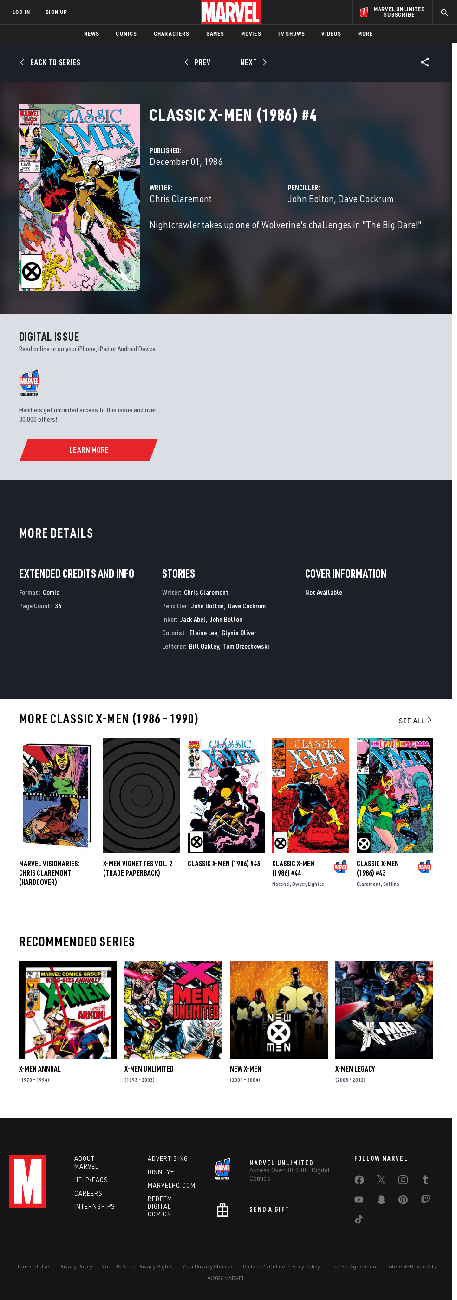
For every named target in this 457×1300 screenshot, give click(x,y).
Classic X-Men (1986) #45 (224, 863)
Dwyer (299, 883)
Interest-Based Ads (411, 1266)
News (91, 33)
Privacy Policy (75, 1266)
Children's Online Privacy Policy (281, 1266)
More (365, 33)
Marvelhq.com (172, 1185)
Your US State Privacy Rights (137, 1266)
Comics (126, 33)
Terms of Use (33, 1266)
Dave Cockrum (366, 198)
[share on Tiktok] (359, 1221)
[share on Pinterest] (403, 1201)
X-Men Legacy (355, 1068)
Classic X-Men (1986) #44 (293, 868)
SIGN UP (56, 11)
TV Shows (291, 33)
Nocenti (281, 883)
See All (416, 720)
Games (215, 33)
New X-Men (245, 1068)
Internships (94, 1206)
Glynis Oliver (239, 633)
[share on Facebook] (359, 1182)
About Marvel (86, 1162)
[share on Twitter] (381, 1181)
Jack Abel (193, 619)
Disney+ (161, 1172)
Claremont (369, 883)
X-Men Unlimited (149, 1068)
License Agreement (353, 1266)
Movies (251, 33)
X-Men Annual (40, 1068)
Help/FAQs (91, 1179)
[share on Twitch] (425, 1201)
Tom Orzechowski (246, 646)
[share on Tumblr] (425, 1181)
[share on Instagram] (403, 1181)
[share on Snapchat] (381, 1201)
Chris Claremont (181, 198)
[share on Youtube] (359, 1201)
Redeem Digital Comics (160, 1206)
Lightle (316, 883)
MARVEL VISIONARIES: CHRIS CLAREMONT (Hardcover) (49, 873)
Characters (171, 33)
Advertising (168, 1158)
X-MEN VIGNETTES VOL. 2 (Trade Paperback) (137, 868)
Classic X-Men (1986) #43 (378, 868)
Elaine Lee (203, 633)
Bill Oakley (204, 646)
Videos (331, 33)
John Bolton (311, 198)
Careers (88, 1193)
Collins (391, 883)
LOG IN (21, 11)
